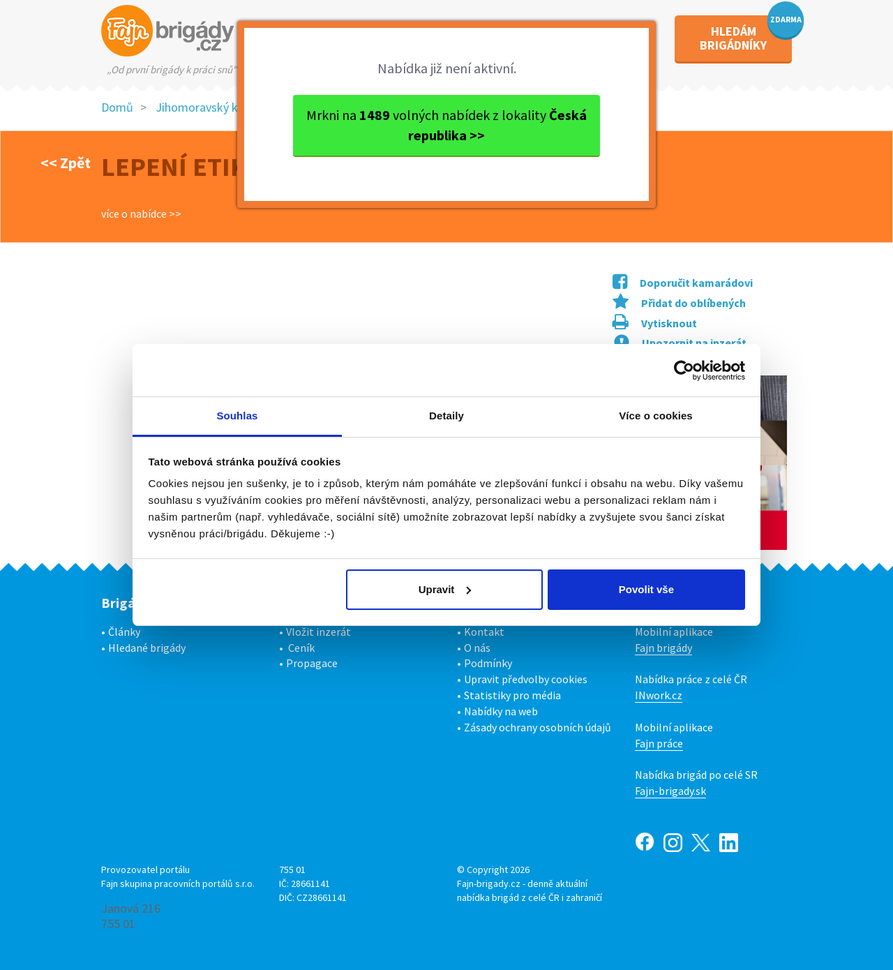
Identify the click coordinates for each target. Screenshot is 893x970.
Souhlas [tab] (236, 415)
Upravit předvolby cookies (525, 679)
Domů (117, 107)
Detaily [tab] (446, 415)
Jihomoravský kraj (203, 107)
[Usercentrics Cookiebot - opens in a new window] (684, 370)
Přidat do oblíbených (679, 303)
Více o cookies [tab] (656, 415)
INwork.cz (658, 695)
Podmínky (488, 663)
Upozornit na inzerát (680, 343)
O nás (477, 648)
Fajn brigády (663, 648)
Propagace (312, 663)
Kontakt (484, 632)
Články (124, 632)
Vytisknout (655, 323)
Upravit (445, 589)
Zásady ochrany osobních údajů (537, 727)
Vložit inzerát (318, 632)
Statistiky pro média (512, 695)
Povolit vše (646, 589)
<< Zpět (65, 162)
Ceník (301, 648)
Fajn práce (659, 743)
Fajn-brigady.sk (670, 791)
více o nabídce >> (141, 214)
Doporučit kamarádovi (683, 283)
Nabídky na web (501, 711)
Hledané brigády (147, 648)
